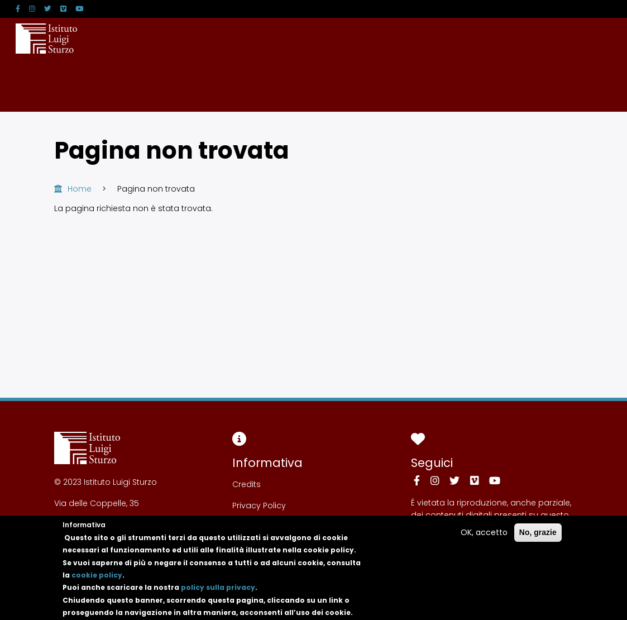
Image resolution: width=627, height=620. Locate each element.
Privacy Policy (259, 505)
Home (80, 188)
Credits (246, 484)
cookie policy (96, 581)
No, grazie (538, 538)
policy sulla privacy (218, 593)
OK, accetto (484, 538)
